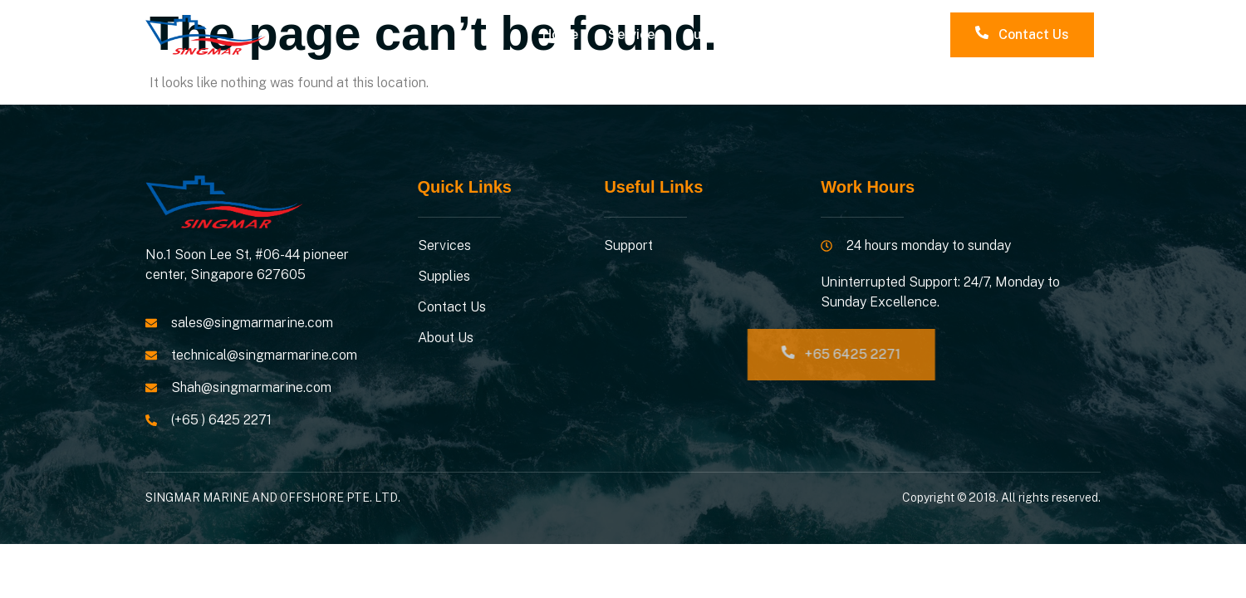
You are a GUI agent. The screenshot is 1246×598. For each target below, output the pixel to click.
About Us (885, 34)
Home (560, 34)
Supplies (711, 34)
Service (631, 34)
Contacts (797, 34)
